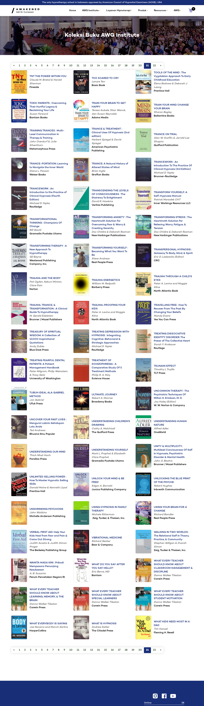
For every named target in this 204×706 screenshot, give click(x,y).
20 (140, 65)
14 (98, 65)
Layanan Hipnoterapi (119, 10)
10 (71, 65)
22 (154, 65)
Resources (161, 10)
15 (105, 65)
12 (84, 65)
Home (72, 10)
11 (78, 65)
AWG (177, 10)
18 (126, 65)
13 (91, 65)
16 (112, 65)
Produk (143, 10)
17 (119, 65)
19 (133, 65)
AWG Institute (91, 10)
